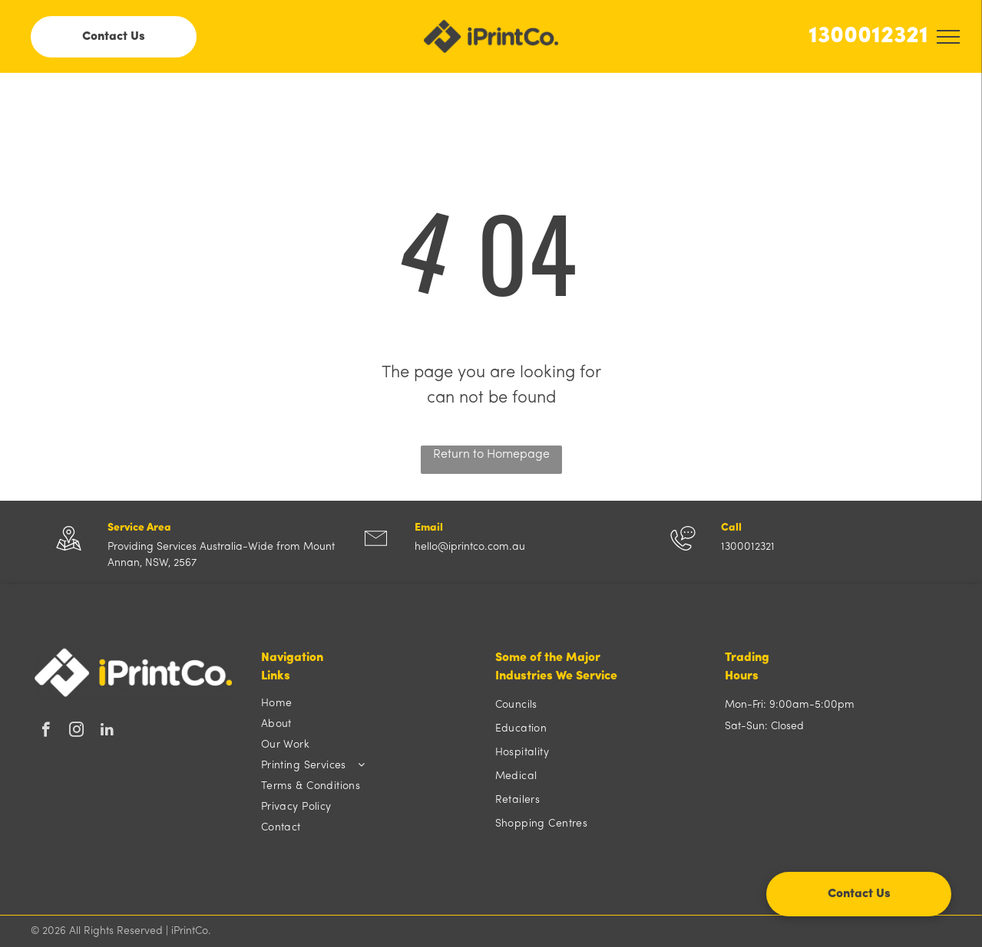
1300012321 (868, 36)
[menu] (948, 37)
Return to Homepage (491, 455)
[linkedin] (107, 731)
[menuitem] (370, 703)
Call (731, 528)
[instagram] (76, 731)
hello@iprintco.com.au (470, 547)
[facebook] (46, 731)
